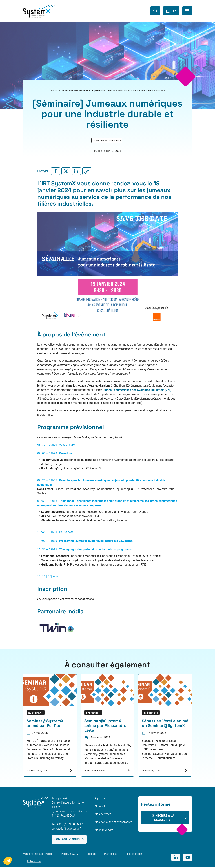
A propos (100, 798)
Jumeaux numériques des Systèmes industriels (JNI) (137, 390)
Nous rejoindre (104, 830)
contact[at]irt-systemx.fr (67, 828)
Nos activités (103, 814)
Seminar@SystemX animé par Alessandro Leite (105, 726)
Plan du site (110, 853)
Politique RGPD (69, 853)
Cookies (91, 853)
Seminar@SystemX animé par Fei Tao (45, 723)
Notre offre (101, 806)
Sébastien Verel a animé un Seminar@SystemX (165, 723)
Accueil (53, 90)
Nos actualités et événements (76, 90)
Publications (34, 861)
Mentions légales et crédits (37, 853)
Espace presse (134, 853)
